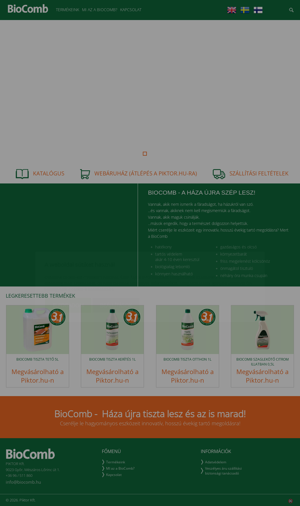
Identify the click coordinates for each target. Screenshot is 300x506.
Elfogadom (68, 271)
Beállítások (116, 271)
